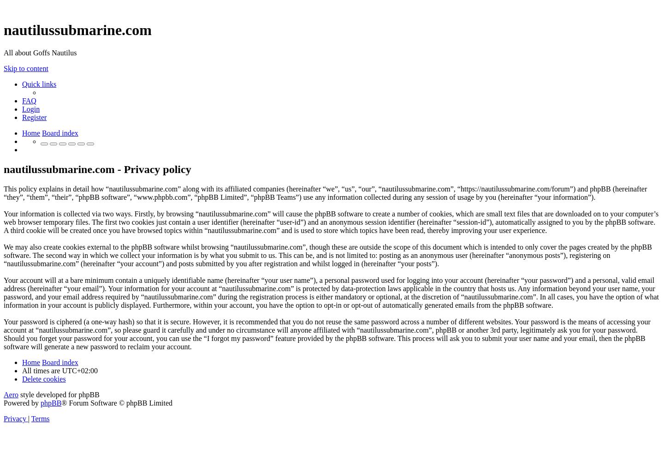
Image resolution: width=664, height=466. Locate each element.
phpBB (51, 403)
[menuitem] (29, 101)
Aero (11, 395)
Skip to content (26, 68)
